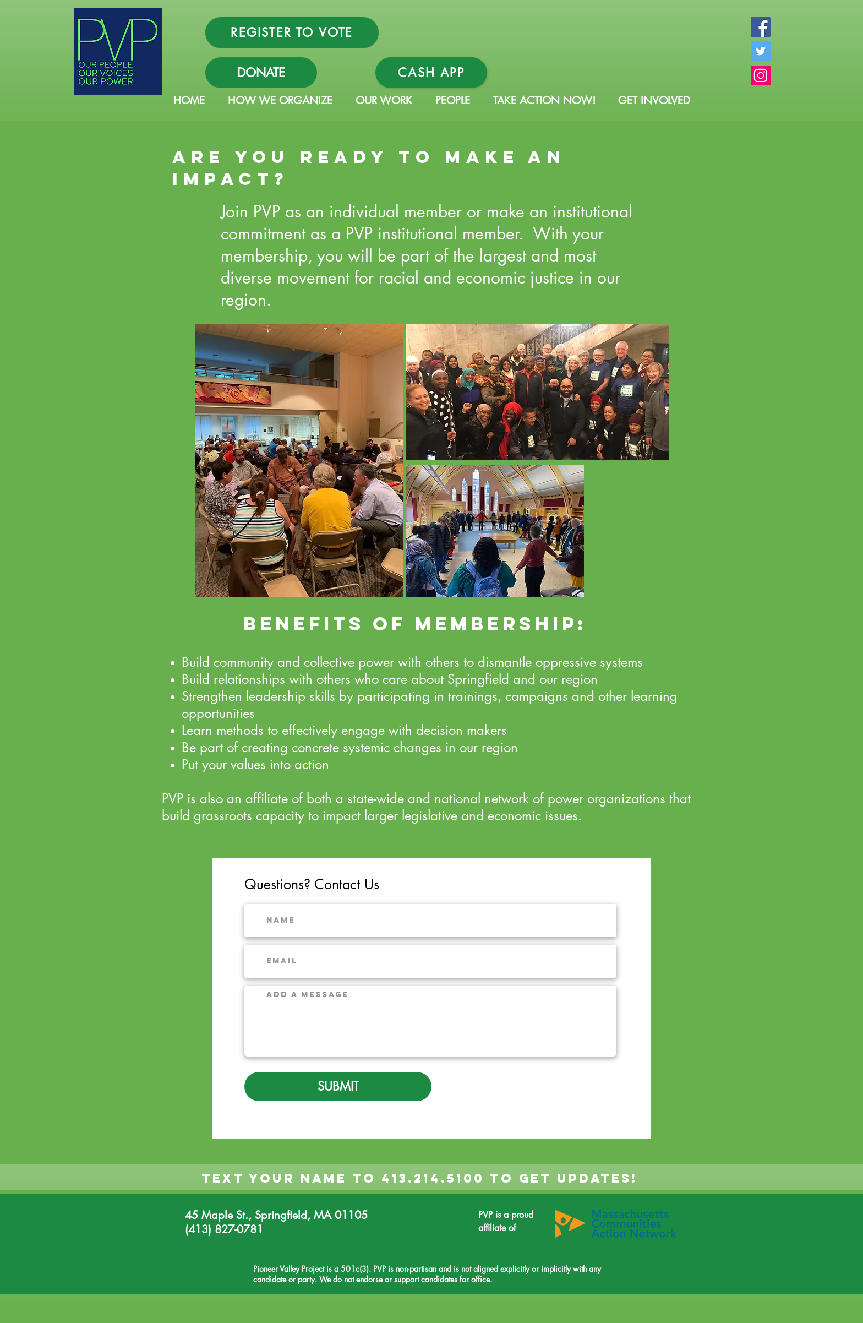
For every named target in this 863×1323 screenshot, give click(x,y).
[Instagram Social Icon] (761, 75)
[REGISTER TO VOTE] (292, 32)
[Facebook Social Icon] (761, 27)
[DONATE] (261, 72)
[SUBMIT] (338, 1086)
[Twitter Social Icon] (761, 51)
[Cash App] (431, 72)
